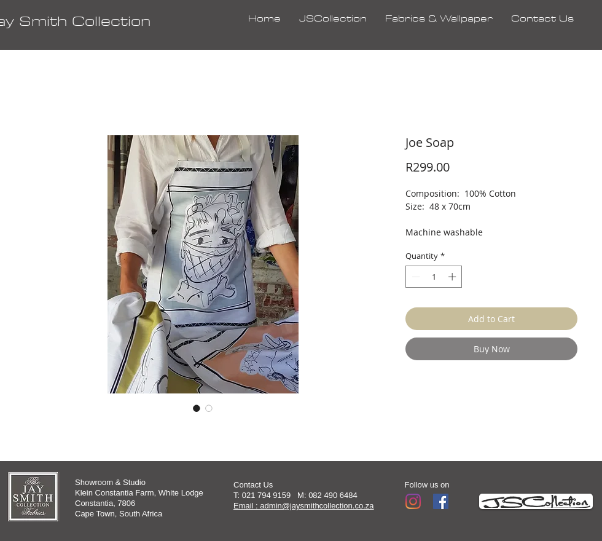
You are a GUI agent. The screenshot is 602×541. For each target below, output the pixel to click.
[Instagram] (413, 501)
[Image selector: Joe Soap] (196, 408)
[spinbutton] (434, 276)
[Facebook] (440, 501)
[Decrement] (414, 276)
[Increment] (453, 276)
